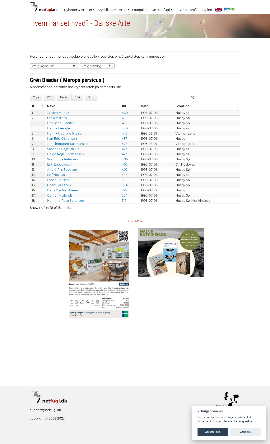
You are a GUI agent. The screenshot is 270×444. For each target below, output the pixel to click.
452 (124, 118)
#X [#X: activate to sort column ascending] (124, 106)
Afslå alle (245, 431)
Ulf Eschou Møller (60, 123)
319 (124, 200)
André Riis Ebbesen (62, 169)
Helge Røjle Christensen (65, 154)
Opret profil (189, 10)
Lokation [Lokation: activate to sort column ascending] (182, 106)
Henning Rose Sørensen (65, 200)
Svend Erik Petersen (62, 159)
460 (125, 113)
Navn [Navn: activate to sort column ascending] (51, 106)
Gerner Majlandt (59, 195)
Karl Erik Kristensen (62, 138)
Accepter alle (212, 431)
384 (125, 185)
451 (124, 123)
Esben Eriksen (58, 180)
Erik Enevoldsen (59, 164)
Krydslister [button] (106, 10)
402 (125, 169)
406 (125, 159)
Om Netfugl (160, 10)
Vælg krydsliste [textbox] (43, 66)
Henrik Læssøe (58, 128)
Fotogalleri (140, 10)
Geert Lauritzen (59, 185)
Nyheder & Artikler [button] (78, 10)
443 (125, 133)
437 (124, 138)
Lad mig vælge (243, 421)
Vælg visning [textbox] (91, 66)
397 (124, 175)
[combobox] (54, 66)
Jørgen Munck (58, 113)
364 (124, 195)
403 (125, 164)
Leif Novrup (56, 175)
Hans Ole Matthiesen (63, 190)
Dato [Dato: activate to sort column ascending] (144, 106)
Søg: (214, 97)
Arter (123, 10)
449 (125, 128)
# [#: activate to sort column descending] (33, 106)
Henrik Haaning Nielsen (65, 133)
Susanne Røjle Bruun (63, 149)
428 (125, 144)
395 (124, 180)
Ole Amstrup (57, 118)
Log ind (206, 10)
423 (124, 149)
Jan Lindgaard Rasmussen (67, 144)
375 (124, 190)
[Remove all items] (73, 66)
